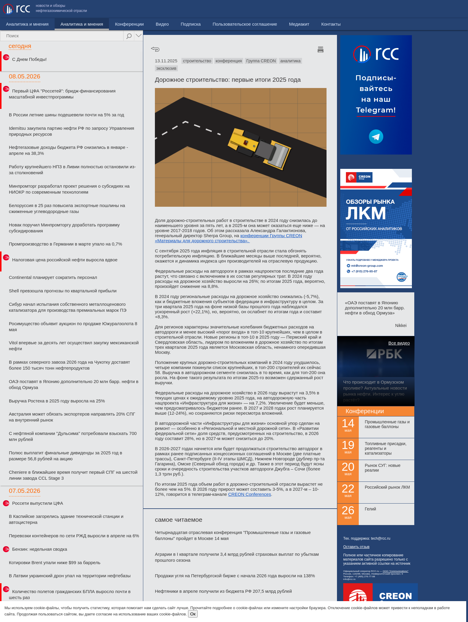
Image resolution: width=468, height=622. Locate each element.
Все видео (399, 342)
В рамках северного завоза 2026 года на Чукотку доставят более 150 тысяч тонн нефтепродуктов (69, 365)
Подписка (166, 24)
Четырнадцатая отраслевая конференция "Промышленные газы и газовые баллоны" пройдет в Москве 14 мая (233, 535)
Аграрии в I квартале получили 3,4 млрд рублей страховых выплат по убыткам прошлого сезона (237, 557)
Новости (14, 24)
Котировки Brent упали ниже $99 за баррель (55, 562)
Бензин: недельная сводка (39, 549)
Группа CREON (261, 60)
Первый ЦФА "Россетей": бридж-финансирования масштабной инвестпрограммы (62, 93)
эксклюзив (166, 68)
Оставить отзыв (356, 547)
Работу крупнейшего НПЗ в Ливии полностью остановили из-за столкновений (72, 169)
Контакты (452, 9)
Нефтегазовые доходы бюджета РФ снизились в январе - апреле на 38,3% (68, 150)
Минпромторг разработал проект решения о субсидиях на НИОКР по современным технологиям (69, 189)
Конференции (104, 24)
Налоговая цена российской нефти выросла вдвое (65, 259)
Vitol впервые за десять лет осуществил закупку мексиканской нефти (74, 345)
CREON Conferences (249, 494)
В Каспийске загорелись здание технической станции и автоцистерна (66, 519)
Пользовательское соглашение (366, 9)
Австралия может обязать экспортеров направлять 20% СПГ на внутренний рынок (72, 416)
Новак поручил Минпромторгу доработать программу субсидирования (64, 227)
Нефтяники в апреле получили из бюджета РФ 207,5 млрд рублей (223, 591)
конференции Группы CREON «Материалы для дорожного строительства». (228, 238)
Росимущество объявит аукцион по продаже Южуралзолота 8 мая (73, 326)
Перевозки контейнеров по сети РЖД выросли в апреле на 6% (74, 535)
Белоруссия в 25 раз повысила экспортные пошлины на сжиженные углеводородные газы (67, 208)
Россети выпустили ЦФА (37, 503)
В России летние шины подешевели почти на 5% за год (66, 114)
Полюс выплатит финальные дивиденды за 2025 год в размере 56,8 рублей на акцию (65, 455)
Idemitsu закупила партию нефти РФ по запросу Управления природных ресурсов (71, 131)
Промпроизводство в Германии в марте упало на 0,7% (65, 243)
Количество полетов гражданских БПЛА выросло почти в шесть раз (70, 594)
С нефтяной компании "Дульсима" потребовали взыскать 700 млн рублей (73, 436)
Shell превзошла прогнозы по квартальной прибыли (63, 290)
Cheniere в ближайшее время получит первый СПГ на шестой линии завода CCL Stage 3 (73, 475)
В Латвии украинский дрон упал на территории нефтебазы (70, 575)
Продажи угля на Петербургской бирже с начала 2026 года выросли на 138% (235, 575)
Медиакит (420, 9)
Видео (137, 24)
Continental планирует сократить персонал (53, 277)
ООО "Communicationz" (395, 571)
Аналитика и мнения (56, 24)
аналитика (290, 60)
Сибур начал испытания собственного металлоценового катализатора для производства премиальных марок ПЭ (68, 307)
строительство (197, 60)
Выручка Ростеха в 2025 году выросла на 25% (57, 400)
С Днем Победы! (29, 59)
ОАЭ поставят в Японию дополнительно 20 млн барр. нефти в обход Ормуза (73, 384)
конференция (229, 60)
